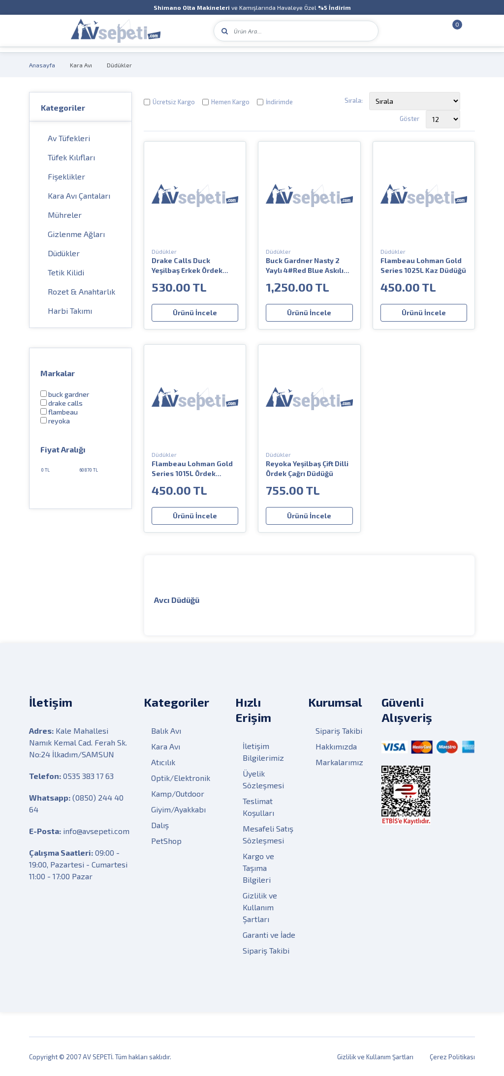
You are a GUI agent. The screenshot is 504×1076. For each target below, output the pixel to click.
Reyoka (59, 421)
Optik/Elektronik (180, 777)
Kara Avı (81, 64)
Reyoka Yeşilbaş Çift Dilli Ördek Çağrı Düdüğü (307, 468)
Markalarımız (339, 761)
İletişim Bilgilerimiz (263, 751)
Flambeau (63, 412)
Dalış (160, 824)
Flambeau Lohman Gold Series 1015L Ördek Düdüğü (192, 468)
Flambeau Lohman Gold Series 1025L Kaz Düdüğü (423, 265)
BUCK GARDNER (68, 394)
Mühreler (65, 214)
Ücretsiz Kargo (174, 102)
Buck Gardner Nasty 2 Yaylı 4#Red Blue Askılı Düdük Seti (305, 265)
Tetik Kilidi (66, 272)
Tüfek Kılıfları (71, 157)
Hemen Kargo (230, 102)
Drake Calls (65, 403)
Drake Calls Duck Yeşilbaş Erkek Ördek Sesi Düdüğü (187, 265)
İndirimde (279, 102)
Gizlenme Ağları (76, 234)
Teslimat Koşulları (258, 806)
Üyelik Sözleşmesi (263, 778)
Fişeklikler (66, 176)
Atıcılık (163, 761)
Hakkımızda (336, 745)
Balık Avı (166, 730)
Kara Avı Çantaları (79, 195)
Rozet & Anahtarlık (81, 291)
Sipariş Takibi (266, 950)
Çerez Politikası (452, 1056)
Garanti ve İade (269, 934)
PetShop (166, 840)
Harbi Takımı (70, 310)
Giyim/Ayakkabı (178, 808)
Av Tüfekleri (69, 138)
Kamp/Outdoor (177, 793)
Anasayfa (42, 64)
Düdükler (119, 64)
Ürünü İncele (195, 312)
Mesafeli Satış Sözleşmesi (268, 833)
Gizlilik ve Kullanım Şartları (260, 906)
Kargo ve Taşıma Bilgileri (258, 867)
